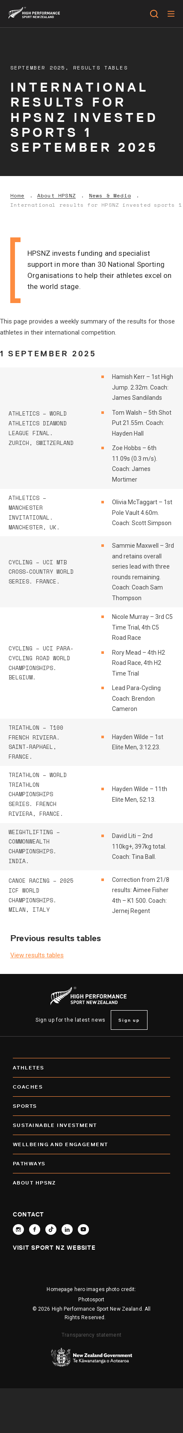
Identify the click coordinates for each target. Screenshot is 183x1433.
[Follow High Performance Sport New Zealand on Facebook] (34, 1229)
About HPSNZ (56, 195)
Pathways (91, 1163)
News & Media (110, 195)
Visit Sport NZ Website (54, 1247)
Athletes (91, 1067)
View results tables (37, 955)
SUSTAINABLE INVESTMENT (91, 1125)
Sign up (129, 1020)
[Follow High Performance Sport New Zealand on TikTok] (50, 1229)
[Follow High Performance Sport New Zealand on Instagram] (18, 1229)
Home (17, 195)
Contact (28, 1214)
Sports (91, 1106)
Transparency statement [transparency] (91, 1335)
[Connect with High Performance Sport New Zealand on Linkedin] (67, 1229)
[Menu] (170, 13)
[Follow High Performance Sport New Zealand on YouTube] (83, 1229)
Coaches (91, 1087)
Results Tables (100, 67)
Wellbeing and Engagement (91, 1144)
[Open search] (154, 13)
